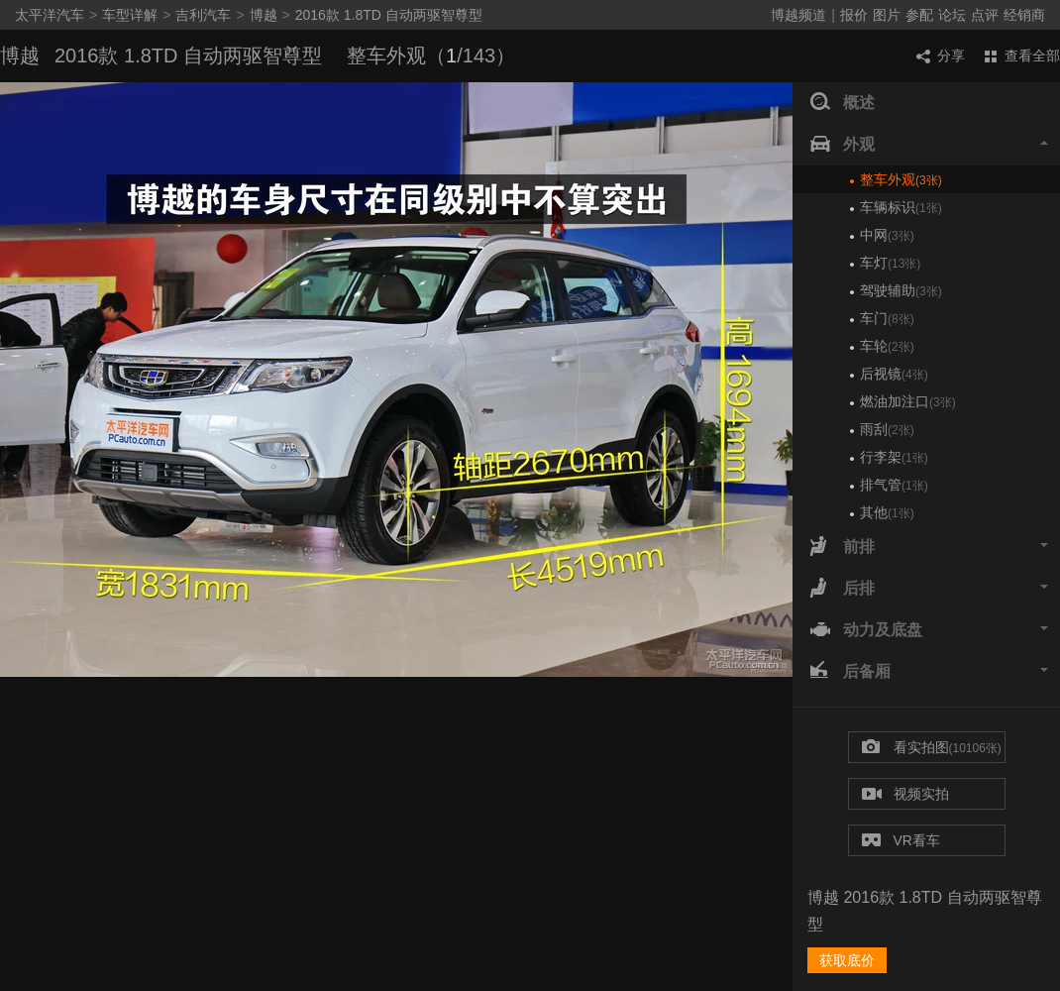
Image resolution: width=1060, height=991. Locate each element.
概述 (842, 103)
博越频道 (798, 15)
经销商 (1024, 15)
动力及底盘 (929, 630)
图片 (887, 15)
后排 (929, 589)
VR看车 (901, 840)
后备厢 (929, 672)
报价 (854, 15)
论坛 (952, 15)
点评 (985, 15)
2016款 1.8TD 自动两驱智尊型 (388, 15)
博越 (263, 15)
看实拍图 (932, 748)
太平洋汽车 (49, 15)
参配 (919, 15)
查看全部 (1022, 55)
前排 (929, 547)
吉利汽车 (203, 15)
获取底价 (847, 960)
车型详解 (130, 15)
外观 (929, 145)
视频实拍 (905, 795)
